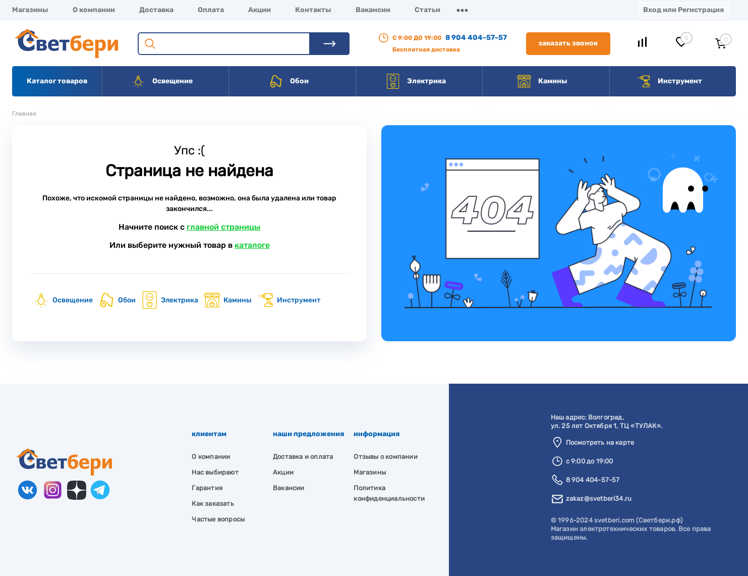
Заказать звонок (568, 43)
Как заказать (213, 503)
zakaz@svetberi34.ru (599, 498)
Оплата (211, 10)
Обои (288, 81)
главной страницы (223, 227)
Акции (259, 10)
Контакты (313, 10)
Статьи (427, 10)
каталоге (252, 245)
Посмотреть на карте (600, 442)
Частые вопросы (218, 519)
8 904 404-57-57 (476, 37)
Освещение (162, 81)
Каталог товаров (57, 81)
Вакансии (373, 10)
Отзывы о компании (385, 456)
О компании (94, 10)
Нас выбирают (215, 472)
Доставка (156, 10)
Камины (541, 81)
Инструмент (669, 81)
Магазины (30, 10)
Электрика (415, 81)
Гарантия (207, 488)
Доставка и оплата (303, 456)
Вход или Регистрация (683, 10)
